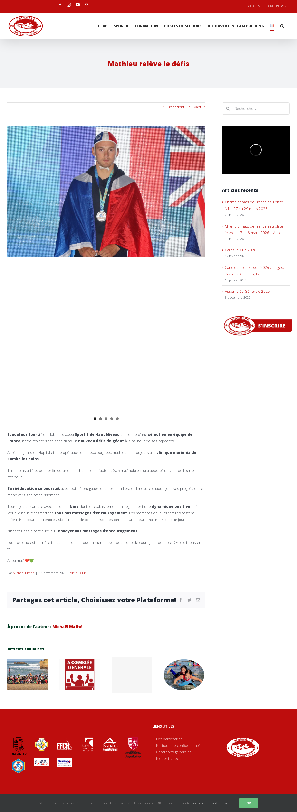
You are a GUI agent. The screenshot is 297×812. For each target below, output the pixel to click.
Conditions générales (174, 751)
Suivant (195, 106)
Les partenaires (169, 738)
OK (248, 803)
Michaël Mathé (23, 573)
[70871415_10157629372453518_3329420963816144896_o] (106, 191)
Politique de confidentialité (178, 745)
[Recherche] (282, 26)
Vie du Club (78, 573)
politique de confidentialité (211, 803)
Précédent (175, 106)
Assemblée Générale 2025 (247, 291)
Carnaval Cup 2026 (240, 249)
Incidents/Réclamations (175, 758)
